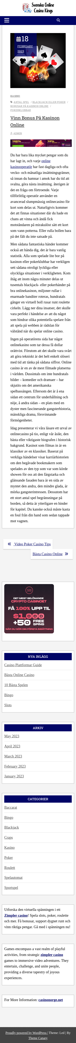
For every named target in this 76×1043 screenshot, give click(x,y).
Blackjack (11, 827)
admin (17, 133)
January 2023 (14, 776)
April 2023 (12, 746)
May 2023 (11, 736)
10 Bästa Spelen (16, 685)
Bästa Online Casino (19, 675)
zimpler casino (52, 955)
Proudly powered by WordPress (26, 1033)
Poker (8, 858)
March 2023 (13, 756)
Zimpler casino (16, 915)
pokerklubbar (20, 110)
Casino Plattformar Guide (23, 665)
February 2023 (25, 45)
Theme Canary (38, 1038)
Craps (8, 837)
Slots (8, 705)
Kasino (15, 96)
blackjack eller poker (48, 102)
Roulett (9, 868)
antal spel (21, 102)
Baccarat (10, 807)
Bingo (8, 695)
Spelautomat (13, 878)
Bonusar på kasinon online (29, 106)
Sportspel (11, 888)
